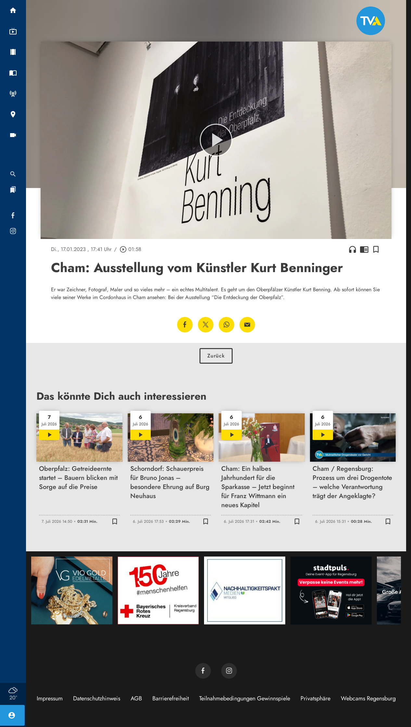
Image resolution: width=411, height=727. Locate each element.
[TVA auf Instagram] (229, 671)
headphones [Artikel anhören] (352, 249)
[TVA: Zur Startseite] (370, 20)
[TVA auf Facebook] (203, 671)
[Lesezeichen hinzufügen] (376, 249)
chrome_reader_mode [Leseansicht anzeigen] (364, 249)
